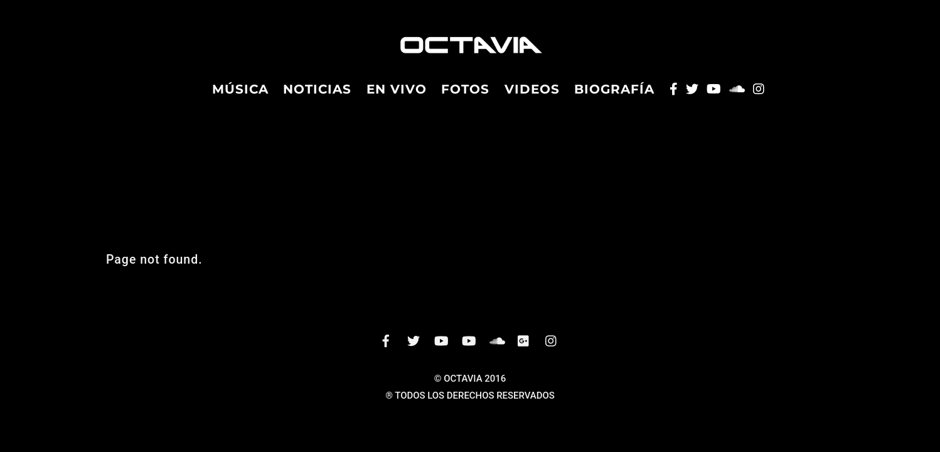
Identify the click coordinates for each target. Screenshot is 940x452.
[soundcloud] (496, 351)
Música (240, 94)
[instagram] (551, 351)
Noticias (317, 94)
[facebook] (385, 351)
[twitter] (413, 351)
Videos (532, 94)
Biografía (614, 94)
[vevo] (441, 351)
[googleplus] (524, 351)
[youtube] (468, 351)
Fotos (465, 94)
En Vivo (396, 94)
